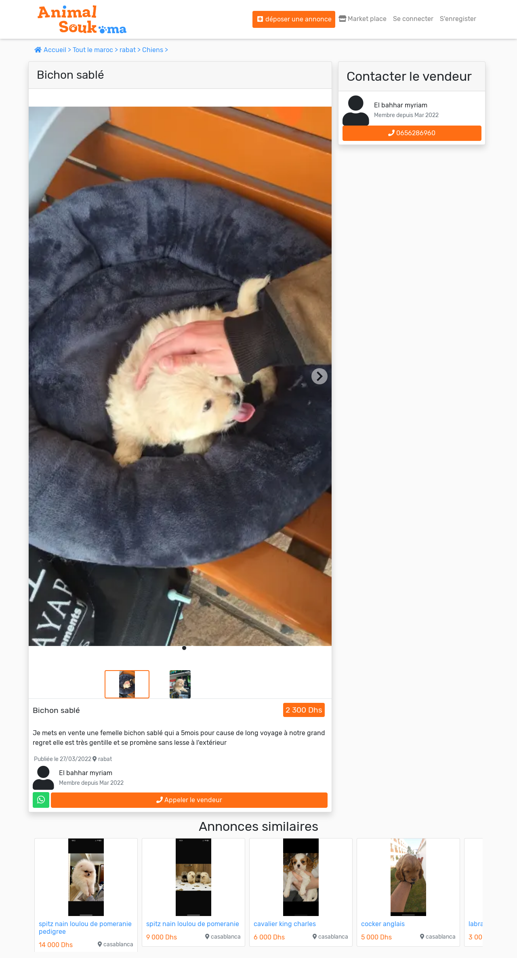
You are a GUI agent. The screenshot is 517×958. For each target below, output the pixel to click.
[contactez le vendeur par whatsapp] (41, 800)
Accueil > (53, 50)
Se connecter (413, 19)
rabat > (131, 50)
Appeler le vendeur (189, 800)
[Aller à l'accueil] (82, 19)
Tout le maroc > (96, 50)
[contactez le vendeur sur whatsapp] (41, 800)
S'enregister (458, 19)
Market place (362, 19)
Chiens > (155, 50)
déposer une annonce (294, 19)
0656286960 (411, 133)
